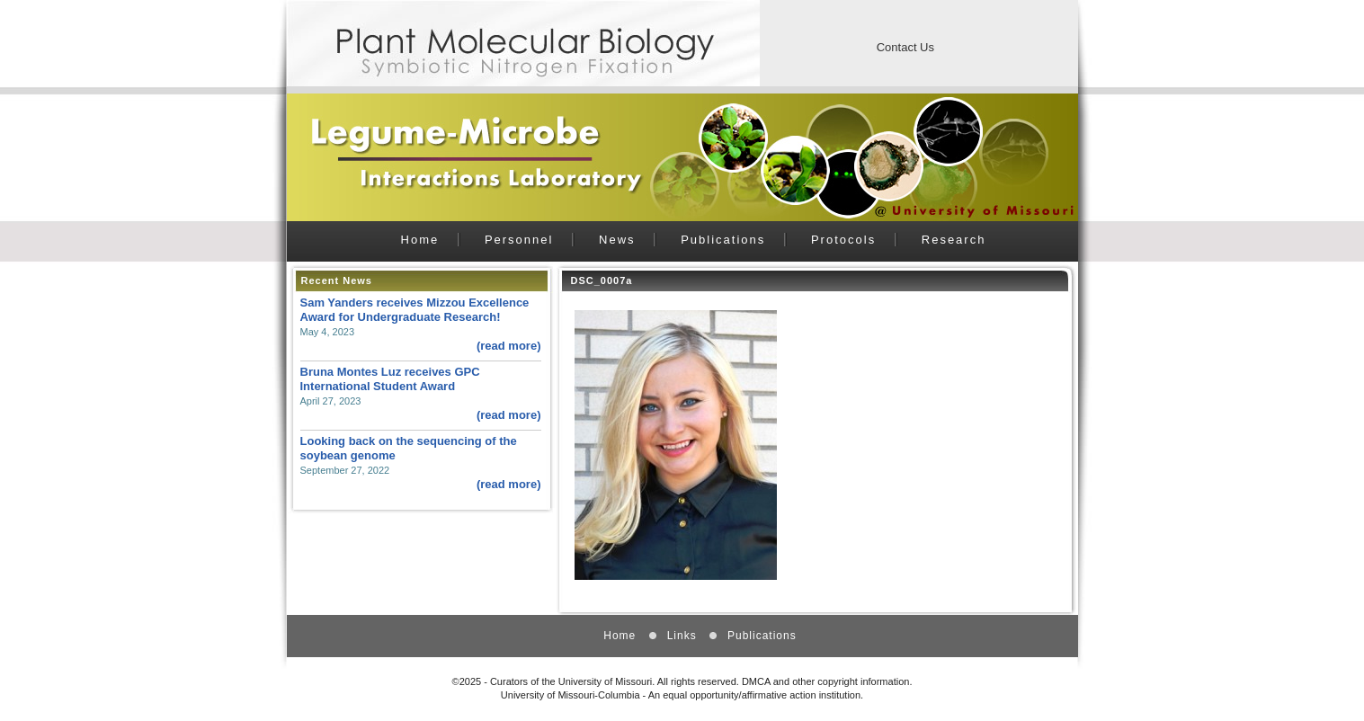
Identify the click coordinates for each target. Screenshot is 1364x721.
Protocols (843, 239)
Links (682, 635)
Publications (723, 239)
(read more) (509, 345)
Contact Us (905, 47)
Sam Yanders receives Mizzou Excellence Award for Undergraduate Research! (415, 310)
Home (420, 239)
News (617, 239)
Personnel (519, 239)
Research (954, 239)
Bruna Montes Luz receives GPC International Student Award (390, 379)
